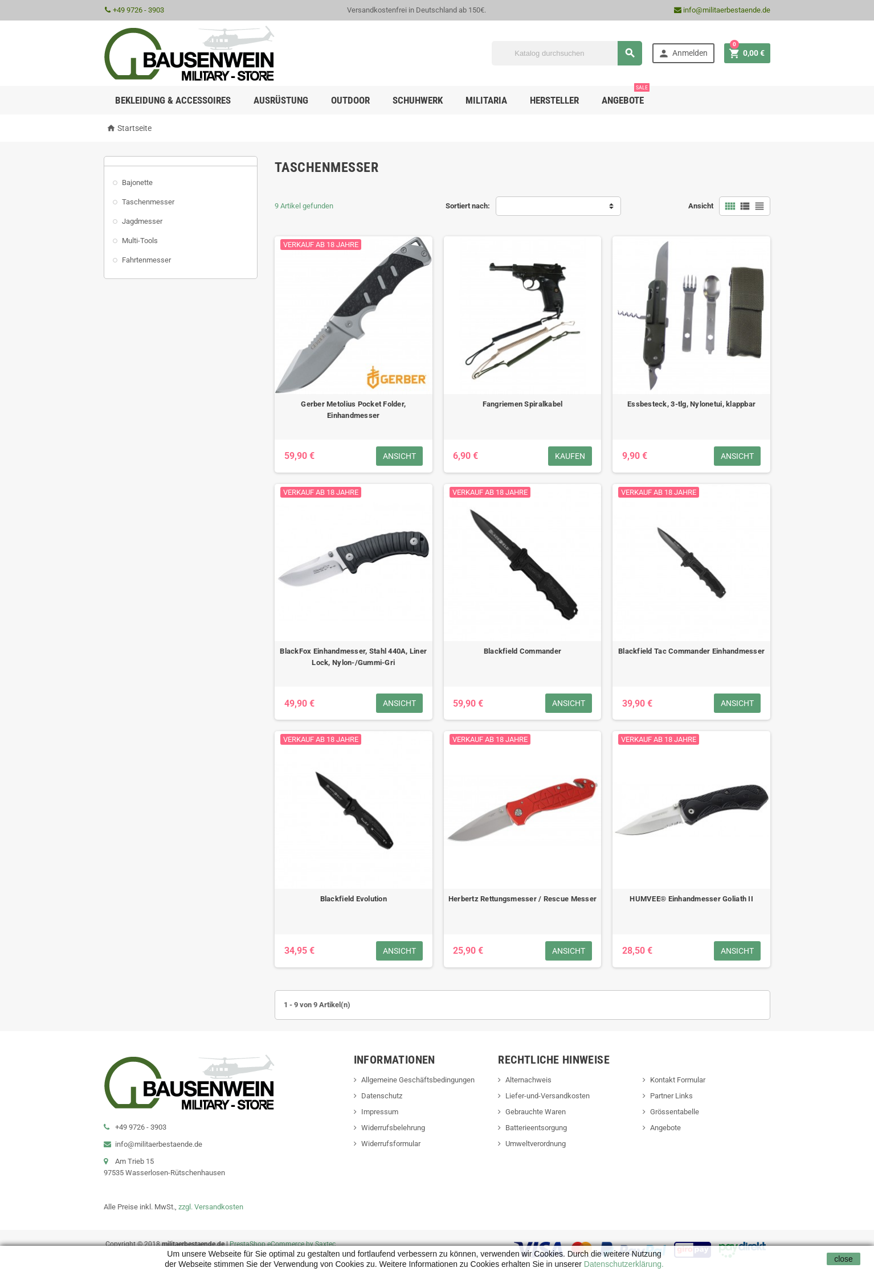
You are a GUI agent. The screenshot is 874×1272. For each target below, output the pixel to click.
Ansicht (700, 206)
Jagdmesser (142, 221)
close (843, 1258)
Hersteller (554, 100)
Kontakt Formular (677, 1080)
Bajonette (137, 182)
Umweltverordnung (535, 1143)
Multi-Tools (140, 240)
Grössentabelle (674, 1111)
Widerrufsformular (390, 1143)
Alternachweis (528, 1080)
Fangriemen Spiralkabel (523, 404)
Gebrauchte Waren (535, 1111)
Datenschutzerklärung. (623, 1264)
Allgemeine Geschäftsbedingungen (418, 1080)
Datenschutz (381, 1096)
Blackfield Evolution (353, 898)
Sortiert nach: (468, 206)
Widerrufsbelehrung (393, 1127)
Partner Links (671, 1096)
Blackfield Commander (522, 651)
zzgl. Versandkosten (210, 1207)
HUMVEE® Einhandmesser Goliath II (691, 898)
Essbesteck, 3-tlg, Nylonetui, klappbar (691, 404)
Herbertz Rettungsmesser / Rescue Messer (522, 898)
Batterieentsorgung (536, 1127)
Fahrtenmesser (146, 260)
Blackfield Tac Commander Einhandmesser (691, 651)
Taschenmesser (148, 202)
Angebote (626, 96)
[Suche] (567, 53)
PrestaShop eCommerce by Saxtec (283, 1244)
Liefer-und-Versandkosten (547, 1096)
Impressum (379, 1111)
